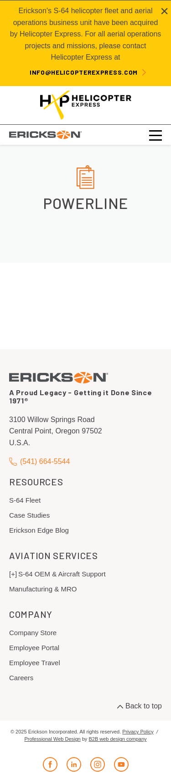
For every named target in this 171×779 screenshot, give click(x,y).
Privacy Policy (137, 731)
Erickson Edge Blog (39, 530)
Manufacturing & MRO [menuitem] (43, 589)
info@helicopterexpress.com (84, 72)
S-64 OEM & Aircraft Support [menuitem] (62, 574)
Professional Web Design (52, 739)
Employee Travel (34, 663)
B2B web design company (117, 739)
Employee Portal (34, 648)
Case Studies (29, 515)
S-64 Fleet (25, 500)
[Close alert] (164, 11)
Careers (21, 678)
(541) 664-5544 (39, 462)
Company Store (33, 632)
